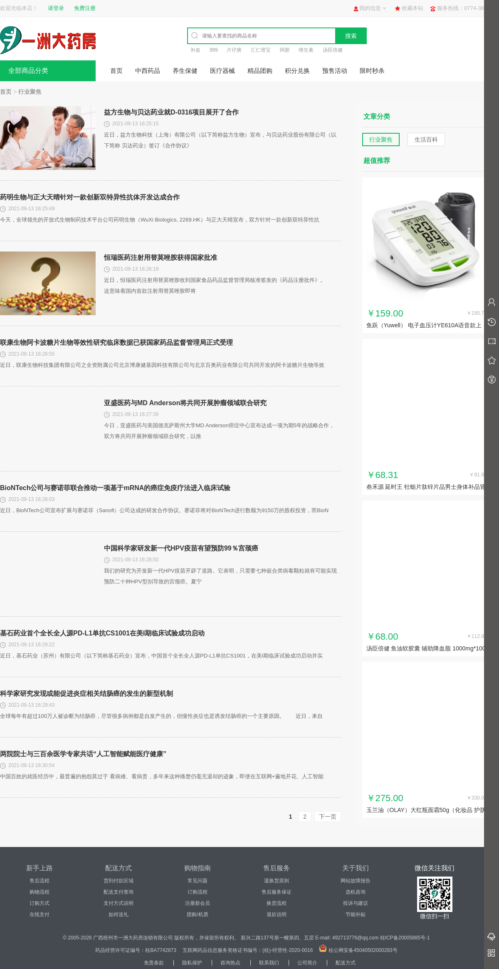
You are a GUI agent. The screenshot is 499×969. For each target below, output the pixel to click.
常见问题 (198, 881)
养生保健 (185, 70)
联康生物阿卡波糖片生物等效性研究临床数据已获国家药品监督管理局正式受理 (116, 342)
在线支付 (39, 914)
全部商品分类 (28, 70)
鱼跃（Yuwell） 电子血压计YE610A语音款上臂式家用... (424, 326)
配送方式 (346, 963)
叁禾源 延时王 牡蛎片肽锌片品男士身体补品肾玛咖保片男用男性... (426, 487)
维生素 (306, 50)
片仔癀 (234, 50)
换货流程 (277, 903)
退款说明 (277, 914)
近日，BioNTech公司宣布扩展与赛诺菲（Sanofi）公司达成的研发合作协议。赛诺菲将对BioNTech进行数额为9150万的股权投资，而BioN (164, 510)
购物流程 (39, 892)
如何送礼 (118, 914)
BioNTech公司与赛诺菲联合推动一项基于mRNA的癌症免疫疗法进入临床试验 (115, 487)
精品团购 (259, 70)
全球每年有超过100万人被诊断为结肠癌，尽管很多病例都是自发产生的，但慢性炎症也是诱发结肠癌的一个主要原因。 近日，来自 (161, 716)
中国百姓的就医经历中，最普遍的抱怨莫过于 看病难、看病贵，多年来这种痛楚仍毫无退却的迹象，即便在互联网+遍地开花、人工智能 (162, 776)
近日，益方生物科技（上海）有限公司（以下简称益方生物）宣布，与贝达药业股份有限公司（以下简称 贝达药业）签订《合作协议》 (220, 140)
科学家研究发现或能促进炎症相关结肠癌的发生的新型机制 (86, 693)
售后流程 (39, 881)
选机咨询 (356, 892)
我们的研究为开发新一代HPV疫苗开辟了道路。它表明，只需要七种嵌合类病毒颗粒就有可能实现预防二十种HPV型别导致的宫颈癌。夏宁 (220, 576)
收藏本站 (412, 8)
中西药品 (147, 70)
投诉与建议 (355, 903)
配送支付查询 (118, 892)
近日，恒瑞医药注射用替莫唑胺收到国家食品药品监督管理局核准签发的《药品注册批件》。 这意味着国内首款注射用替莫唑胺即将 (220, 285)
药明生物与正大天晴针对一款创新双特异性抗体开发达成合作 (90, 197)
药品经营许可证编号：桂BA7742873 (135, 950)
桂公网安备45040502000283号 (363, 950)
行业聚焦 (30, 91)
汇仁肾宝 (261, 50)
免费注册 (85, 8)
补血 (195, 50)
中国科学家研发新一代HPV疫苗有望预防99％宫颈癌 (181, 548)
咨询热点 (230, 963)
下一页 (327, 816)
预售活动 (334, 70)
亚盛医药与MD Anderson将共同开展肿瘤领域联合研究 (185, 402)
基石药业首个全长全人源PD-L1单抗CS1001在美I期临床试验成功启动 (102, 633)
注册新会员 (197, 903)
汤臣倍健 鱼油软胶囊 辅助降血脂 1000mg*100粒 (426, 649)
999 (214, 50)
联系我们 (269, 963)
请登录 (56, 8)
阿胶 (285, 50)
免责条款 (154, 963)
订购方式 (39, 903)
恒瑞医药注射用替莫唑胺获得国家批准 (160, 257)
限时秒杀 (372, 70)
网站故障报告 (356, 881)
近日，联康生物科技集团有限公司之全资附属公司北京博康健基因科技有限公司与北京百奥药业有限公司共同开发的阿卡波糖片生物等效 (162, 365)
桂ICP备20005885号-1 (405, 938)
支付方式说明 (118, 903)
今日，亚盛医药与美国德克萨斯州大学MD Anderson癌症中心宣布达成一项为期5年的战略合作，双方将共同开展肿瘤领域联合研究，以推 (219, 430)
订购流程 (198, 892)
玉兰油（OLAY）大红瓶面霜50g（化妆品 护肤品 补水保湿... (426, 811)
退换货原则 (276, 881)
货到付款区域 (118, 881)
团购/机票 (197, 914)
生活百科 (426, 139)
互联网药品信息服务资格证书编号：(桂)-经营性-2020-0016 (248, 950)
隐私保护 (192, 963)
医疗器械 (222, 70)
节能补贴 (356, 914)
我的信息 (370, 8)
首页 (116, 70)
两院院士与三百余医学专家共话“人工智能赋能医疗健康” (83, 753)
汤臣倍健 (333, 50)
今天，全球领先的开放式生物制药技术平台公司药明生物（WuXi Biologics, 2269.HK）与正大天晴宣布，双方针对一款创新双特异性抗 (159, 220)
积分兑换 (297, 70)
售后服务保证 (276, 892)
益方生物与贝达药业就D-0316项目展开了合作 (171, 112)
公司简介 (307, 963)
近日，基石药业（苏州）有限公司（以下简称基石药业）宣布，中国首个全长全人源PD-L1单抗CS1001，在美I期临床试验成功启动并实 (161, 656)
